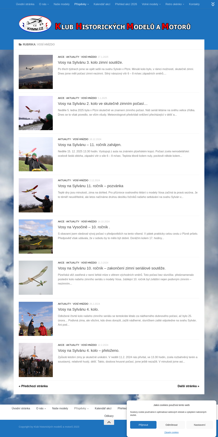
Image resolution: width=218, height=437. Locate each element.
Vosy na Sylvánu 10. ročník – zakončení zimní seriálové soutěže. (112, 268)
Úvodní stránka (25, 4)
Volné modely (150, 4)
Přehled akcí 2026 (126, 4)
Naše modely (61, 4)
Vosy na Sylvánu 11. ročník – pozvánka (90, 186)
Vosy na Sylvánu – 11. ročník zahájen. (89, 145)
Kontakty (194, 4)
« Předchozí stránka (33, 386)
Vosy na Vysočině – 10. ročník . (84, 227)
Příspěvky (80, 4)
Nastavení (200, 425)
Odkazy (109, 415)
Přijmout (143, 425)
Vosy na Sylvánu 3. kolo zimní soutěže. (90, 62)
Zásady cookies (171, 433)
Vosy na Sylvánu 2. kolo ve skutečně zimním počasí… (103, 103)
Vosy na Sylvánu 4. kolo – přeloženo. (88, 350)
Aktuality (72, 57)
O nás (42, 4)
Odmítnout (171, 425)
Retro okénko (174, 4)
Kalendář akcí (102, 4)
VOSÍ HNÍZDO (89, 57)
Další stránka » (188, 386)
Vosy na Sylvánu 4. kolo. (78, 309)
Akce (61, 57)
